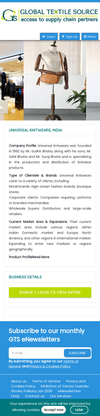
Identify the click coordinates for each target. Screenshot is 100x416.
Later (79, 410)
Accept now (53, 410)
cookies (33, 409)
